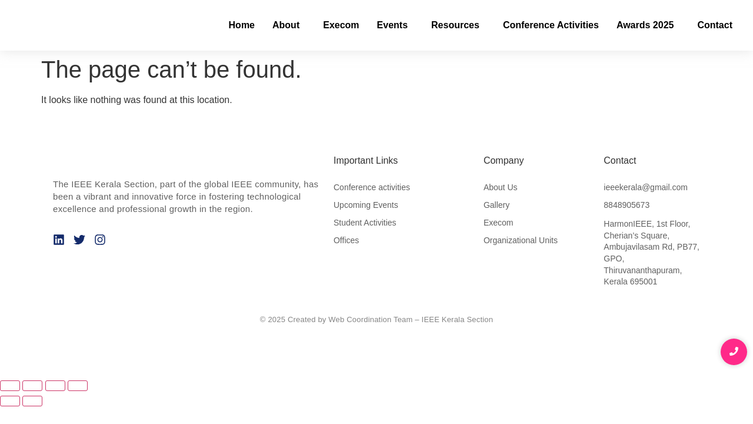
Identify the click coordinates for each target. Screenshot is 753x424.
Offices (346, 240)
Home (242, 25)
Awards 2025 (645, 25)
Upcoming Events (366, 205)
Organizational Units (521, 240)
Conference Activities (551, 25)
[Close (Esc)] (78, 385)
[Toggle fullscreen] (32, 385)
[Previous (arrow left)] (10, 401)
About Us (501, 187)
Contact (714, 25)
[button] (289, 25)
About (285, 25)
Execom (341, 25)
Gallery (496, 205)
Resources (455, 25)
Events (392, 25)
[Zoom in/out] (10, 385)
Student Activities (365, 222)
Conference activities (372, 187)
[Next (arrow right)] (32, 401)
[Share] (55, 385)
